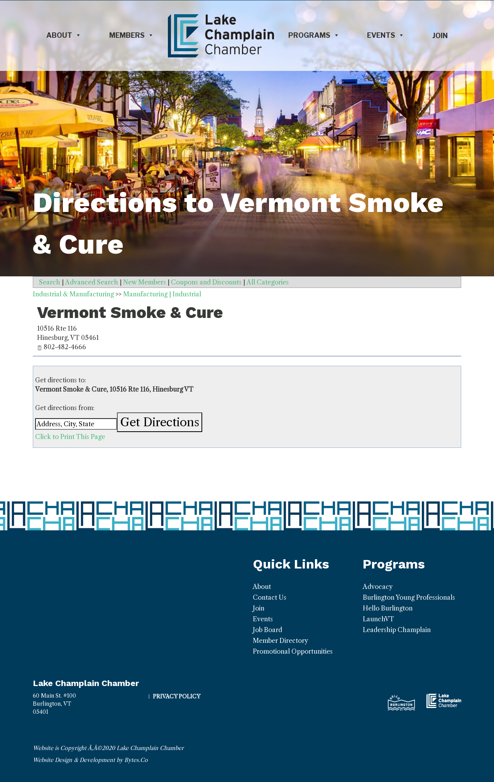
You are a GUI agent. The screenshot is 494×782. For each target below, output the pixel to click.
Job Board (267, 630)
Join (440, 36)
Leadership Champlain (397, 630)
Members (131, 35)
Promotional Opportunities (293, 651)
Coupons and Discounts (206, 282)
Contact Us (269, 597)
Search (49, 282)
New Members (144, 282)
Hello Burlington (388, 608)
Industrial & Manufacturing (73, 294)
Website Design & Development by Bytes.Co (90, 760)
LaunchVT (378, 619)
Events (385, 35)
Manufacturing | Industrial (162, 294)
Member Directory (280, 640)
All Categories (268, 282)
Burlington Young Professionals (409, 597)
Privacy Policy (176, 696)
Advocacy (377, 586)
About (63, 35)
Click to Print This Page (70, 437)
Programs (314, 35)
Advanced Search (91, 282)
